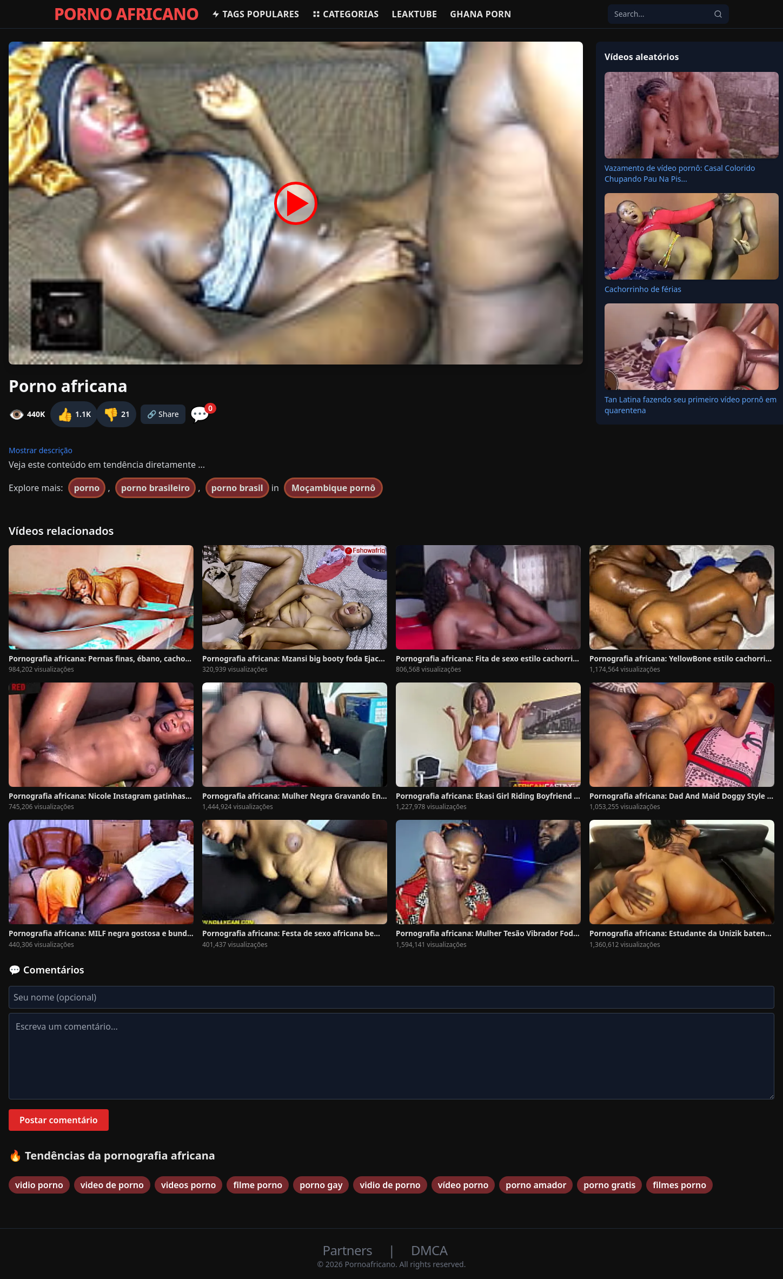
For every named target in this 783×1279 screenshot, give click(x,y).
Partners (349, 1250)
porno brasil (237, 488)
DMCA (429, 1250)
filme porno (257, 1185)
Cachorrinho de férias (643, 289)
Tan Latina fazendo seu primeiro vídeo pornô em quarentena (691, 404)
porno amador (536, 1185)
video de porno (112, 1185)
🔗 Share (163, 414)
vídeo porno (463, 1185)
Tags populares (255, 14)
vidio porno (39, 1185)
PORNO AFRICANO (126, 14)
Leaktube (414, 14)
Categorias (345, 14)
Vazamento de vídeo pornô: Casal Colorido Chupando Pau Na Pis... (680, 173)
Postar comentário (58, 1120)
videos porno (188, 1185)
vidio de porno (390, 1185)
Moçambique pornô (333, 488)
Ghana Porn (480, 14)
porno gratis (609, 1185)
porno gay (321, 1185)
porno (87, 488)
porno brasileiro (155, 488)
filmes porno (679, 1185)
